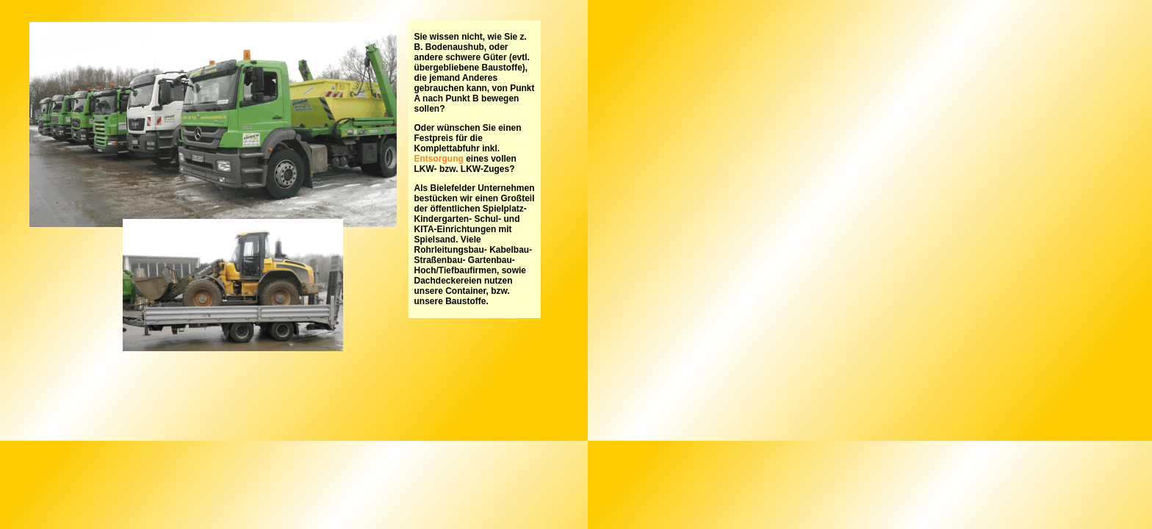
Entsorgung (439, 159)
